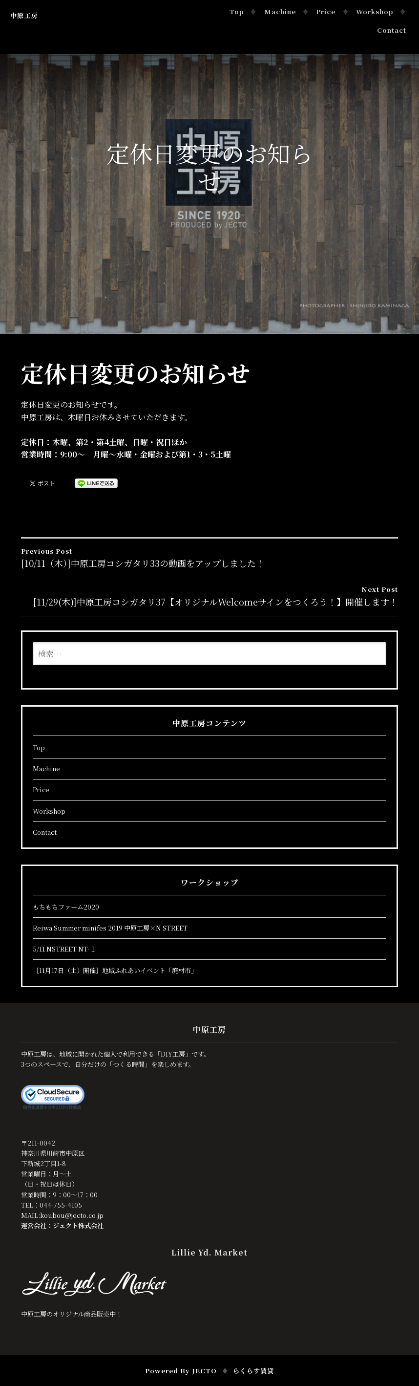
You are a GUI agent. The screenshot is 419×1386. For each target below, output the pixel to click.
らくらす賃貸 (253, 1370)
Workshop (374, 11)
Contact (391, 30)
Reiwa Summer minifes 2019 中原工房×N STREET (110, 927)
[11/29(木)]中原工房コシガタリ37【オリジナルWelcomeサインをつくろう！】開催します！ (209, 595)
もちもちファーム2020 (66, 906)
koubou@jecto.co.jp (72, 1215)
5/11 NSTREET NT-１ (64, 948)
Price (325, 11)
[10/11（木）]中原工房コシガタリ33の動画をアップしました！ (209, 557)
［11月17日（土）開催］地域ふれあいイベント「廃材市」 (115, 970)
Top (237, 11)
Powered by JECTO (181, 1370)
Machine (280, 11)
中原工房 (24, 15)
